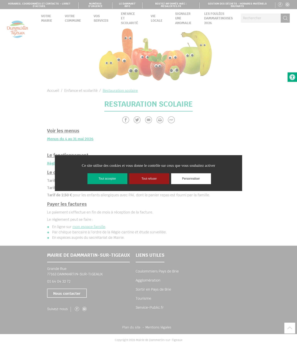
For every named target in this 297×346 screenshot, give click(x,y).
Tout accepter (107, 178)
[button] (292, 77)
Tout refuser (149, 178)
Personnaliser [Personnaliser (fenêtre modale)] (191, 178)
